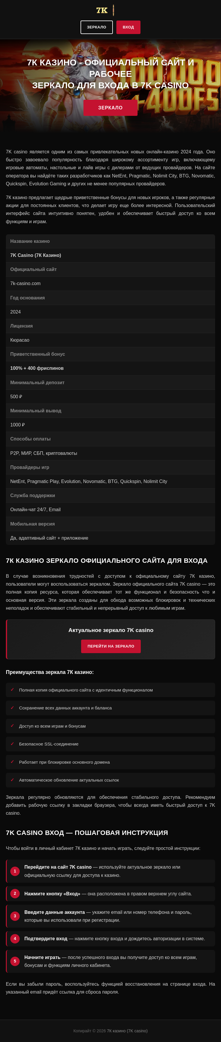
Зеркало (96, 27)
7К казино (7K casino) (127, 1031)
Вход (128, 27)
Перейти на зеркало (111, 646)
